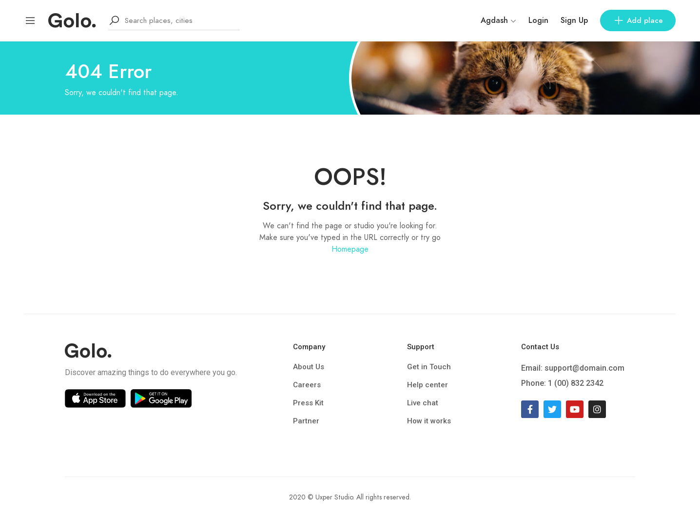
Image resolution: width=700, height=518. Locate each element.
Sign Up (574, 20)
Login (538, 20)
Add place (638, 20)
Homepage (350, 249)
